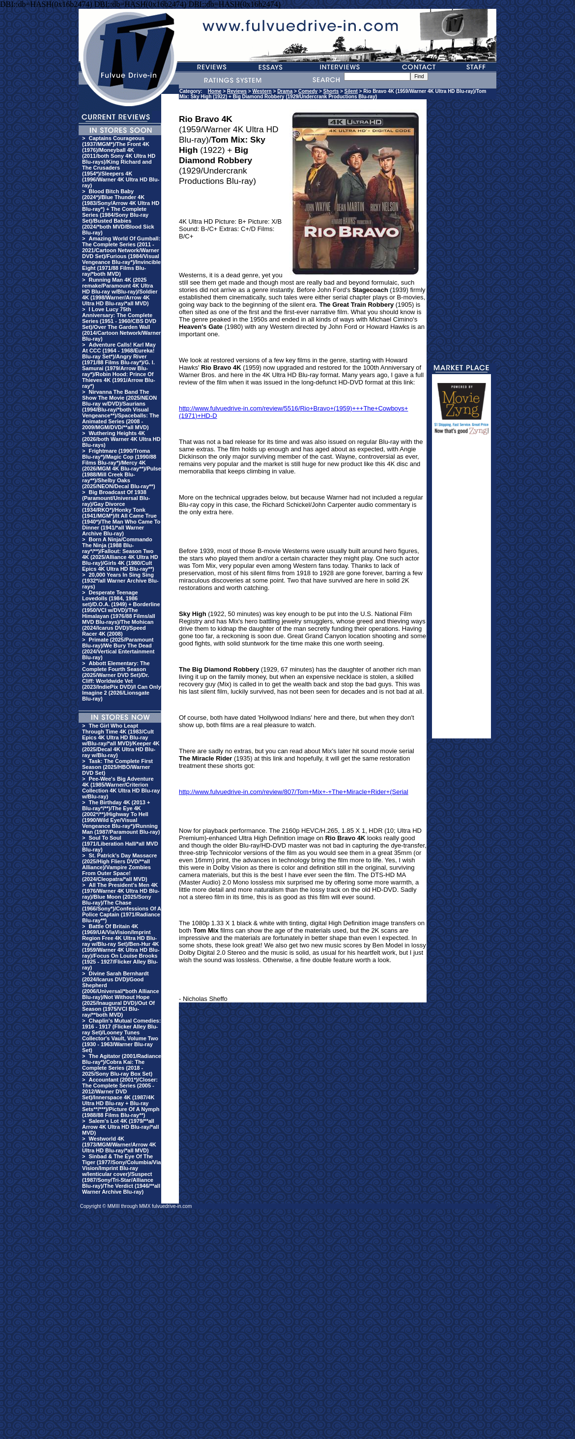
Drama (284, 91)
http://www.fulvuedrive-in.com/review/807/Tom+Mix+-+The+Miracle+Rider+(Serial (293, 791)
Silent (351, 91)
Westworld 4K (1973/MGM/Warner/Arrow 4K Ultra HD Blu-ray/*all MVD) (119, 1144)
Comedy (307, 91)
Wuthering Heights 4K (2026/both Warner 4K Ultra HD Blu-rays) (121, 439)
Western (261, 91)
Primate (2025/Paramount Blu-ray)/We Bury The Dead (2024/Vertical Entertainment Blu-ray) (118, 648)
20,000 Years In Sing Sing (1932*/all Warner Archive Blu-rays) (120, 580)
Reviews (237, 91)
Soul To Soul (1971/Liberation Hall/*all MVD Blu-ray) (120, 843)
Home (215, 91)
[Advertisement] (461, 590)
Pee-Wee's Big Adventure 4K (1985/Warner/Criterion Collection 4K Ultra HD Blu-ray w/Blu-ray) (121, 787)
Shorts (331, 91)
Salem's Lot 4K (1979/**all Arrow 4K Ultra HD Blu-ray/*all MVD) (120, 1127)
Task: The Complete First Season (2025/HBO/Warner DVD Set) (117, 767)
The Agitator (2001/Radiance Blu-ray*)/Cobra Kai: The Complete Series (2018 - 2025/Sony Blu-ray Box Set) (121, 1065)
